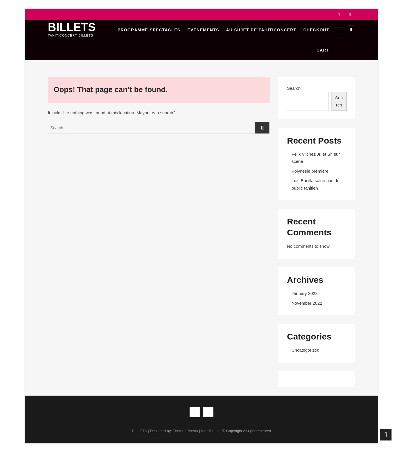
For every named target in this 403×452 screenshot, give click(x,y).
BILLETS (72, 27)
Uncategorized (305, 350)
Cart (323, 50)
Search (294, 88)
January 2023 (305, 293)
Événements (203, 30)
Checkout (316, 30)
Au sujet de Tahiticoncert (261, 30)
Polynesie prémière (310, 171)
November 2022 (307, 303)
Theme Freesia (185, 431)
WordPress (210, 431)
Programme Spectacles (148, 30)
